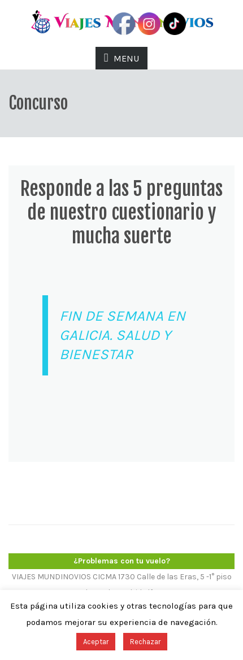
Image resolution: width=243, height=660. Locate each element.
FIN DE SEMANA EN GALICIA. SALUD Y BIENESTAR (122, 335)
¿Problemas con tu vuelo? (121, 561)
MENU (122, 58)
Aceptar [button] (96, 641)
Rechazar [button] (145, 641)
